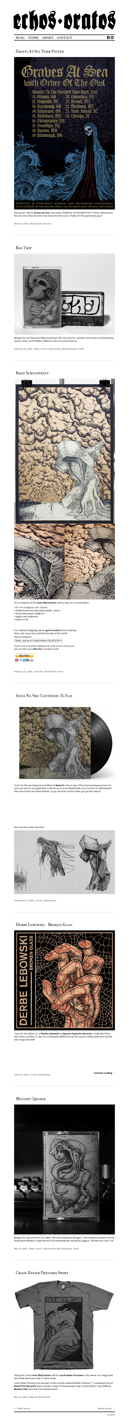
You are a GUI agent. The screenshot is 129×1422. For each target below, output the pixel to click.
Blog (20, 37)
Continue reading (104, 1073)
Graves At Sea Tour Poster (40, 51)
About (47, 37)
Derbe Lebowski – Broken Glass (44, 924)
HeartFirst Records (25, 1386)
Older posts (22, 1408)
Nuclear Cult (21, 1389)
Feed (112, 37)
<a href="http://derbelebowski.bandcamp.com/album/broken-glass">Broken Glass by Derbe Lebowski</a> (64, 1057)
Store (33, 37)
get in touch (52, 630)
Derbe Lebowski (50, 1033)
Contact (64, 37)
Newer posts (106, 1408)
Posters (48, 223)
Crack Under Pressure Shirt (42, 1272)
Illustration (36, 223)
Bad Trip (24, 247)
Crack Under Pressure (71, 1375)
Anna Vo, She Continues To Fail (44, 695)
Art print (38, 671)
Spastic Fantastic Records (77, 1033)
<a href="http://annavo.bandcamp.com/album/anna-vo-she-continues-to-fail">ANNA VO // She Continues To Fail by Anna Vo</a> (64, 809)
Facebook (108, 37)
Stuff (81, 348)
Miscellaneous (69, 348)
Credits (111, 1414)
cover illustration (46, 602)
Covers (44, 348)
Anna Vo (60, 785)
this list (37, 648)
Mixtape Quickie (31, 1098)
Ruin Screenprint (32, 373)
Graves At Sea (41, 212)
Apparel (33, 1397)
